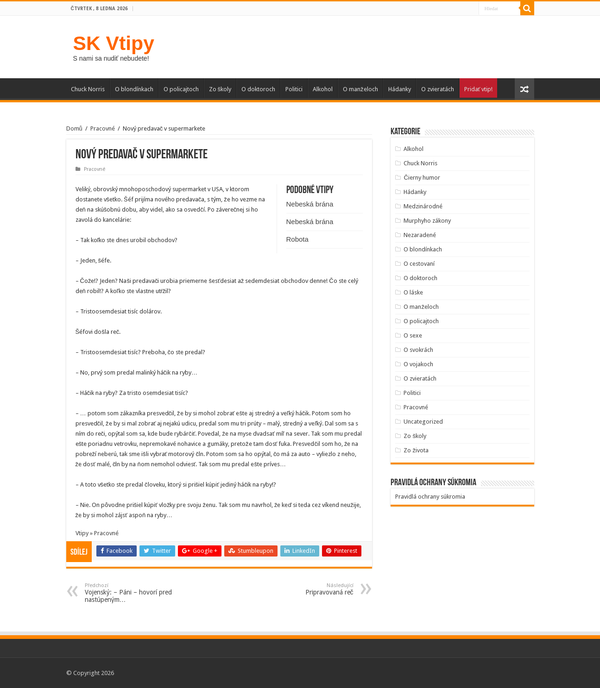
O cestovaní (419, 263)
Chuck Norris (88, 89)
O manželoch (360, 89)
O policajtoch (181, 89)
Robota (297, 239)
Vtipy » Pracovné (97, 533)
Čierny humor (422, 177)
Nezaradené (420, 234)
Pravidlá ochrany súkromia (430, 496)
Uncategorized (423, 421)
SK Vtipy (113, 43)
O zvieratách (437, 89)
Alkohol (323, 89)
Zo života (416, 450)
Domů (74, 128)
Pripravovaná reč (306, 589)
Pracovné (102, 128)
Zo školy (220, 89)
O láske (413, 292)
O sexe (413, 335)
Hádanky (399, 89)
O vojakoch (418, 364)
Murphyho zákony (427, 220)
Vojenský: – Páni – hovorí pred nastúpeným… (132, 592)
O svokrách (418, 349)
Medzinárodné (423, 206)
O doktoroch (258, 89)
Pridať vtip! (478, 89)
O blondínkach (134, 89)
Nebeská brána (310, 204)
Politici (294, 89)
